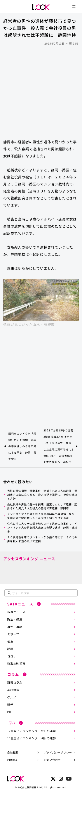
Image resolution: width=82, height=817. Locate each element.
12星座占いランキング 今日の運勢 (31, 731)
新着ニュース (16, 612)
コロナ (11, 656)
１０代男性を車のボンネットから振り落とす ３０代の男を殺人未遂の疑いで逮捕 (42, 539)
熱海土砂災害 (16, 663)
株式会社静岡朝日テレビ (30, 787)
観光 (10, 704)
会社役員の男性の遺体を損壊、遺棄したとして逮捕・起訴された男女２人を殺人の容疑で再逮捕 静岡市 (42, 506)
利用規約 (12, 759)
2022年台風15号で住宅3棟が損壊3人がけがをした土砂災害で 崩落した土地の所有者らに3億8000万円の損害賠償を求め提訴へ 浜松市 (58, 446)
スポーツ (13, 634)
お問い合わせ (52, 759)
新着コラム (14, 682)
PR (9, 712)
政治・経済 (14, 619)
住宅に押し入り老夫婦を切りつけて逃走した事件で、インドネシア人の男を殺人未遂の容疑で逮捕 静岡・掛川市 (42, 527)
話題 (10, 649)
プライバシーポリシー (58, 752)
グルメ (11, 697)
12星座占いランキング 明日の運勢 (31, 738)
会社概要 (12, 752)
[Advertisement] (41, 90)
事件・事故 (14, 627)
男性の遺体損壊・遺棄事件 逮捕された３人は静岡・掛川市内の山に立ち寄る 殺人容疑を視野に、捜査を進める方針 (42, 494)
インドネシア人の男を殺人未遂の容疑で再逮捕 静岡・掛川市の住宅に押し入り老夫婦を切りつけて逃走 (42, 516)
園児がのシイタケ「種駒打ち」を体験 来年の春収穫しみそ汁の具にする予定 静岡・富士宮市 (22, 446)
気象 (10, 641)
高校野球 (13, 690)
